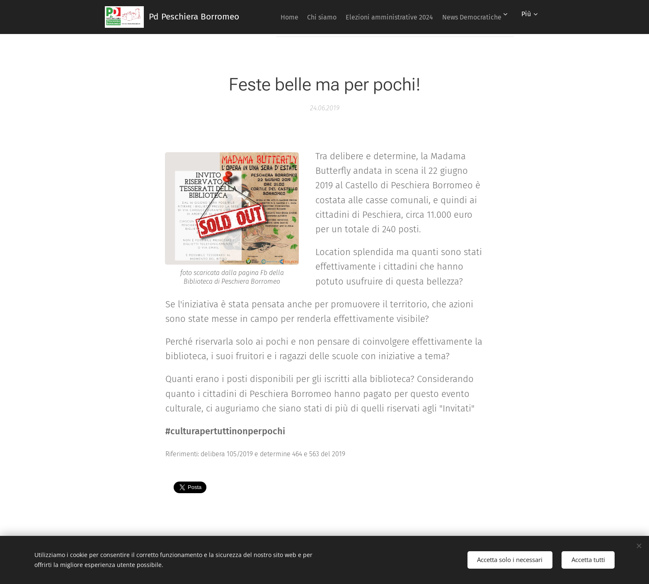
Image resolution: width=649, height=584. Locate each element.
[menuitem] (350, 17)
